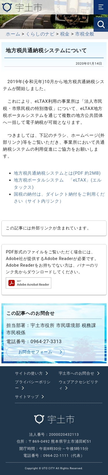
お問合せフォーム (35, 351)
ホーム (13, 34)
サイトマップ (27, 396)
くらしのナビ (40, 34)
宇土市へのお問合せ (76, 373)
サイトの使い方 (29, 373)
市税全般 (84, 34)
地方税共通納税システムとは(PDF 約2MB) (57, 173)
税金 (65, 34)
